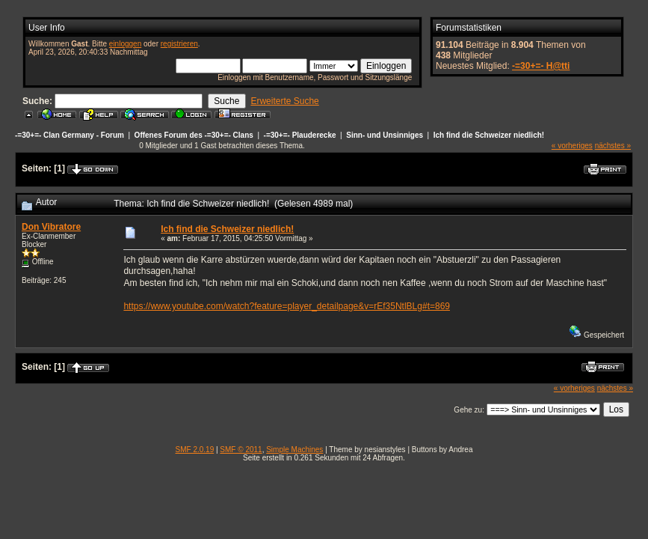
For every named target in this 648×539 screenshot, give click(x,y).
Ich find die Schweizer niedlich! (488, 135)
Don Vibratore (51, 227)
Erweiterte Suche (284, 101)
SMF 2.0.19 (195, 449)
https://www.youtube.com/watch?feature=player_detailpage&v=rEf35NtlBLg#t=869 (286, 306)
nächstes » (613, 145)
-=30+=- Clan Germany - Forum (69, 135)
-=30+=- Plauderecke (300, 135)
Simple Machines (294, 449)
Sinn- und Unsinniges (384, 135)
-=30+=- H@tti (541, 66)
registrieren (179, 44)
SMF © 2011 (241, 449)
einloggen (125, 44)
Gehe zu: (469, 410)
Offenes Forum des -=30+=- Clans (194, 135)
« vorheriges (572, 145)
